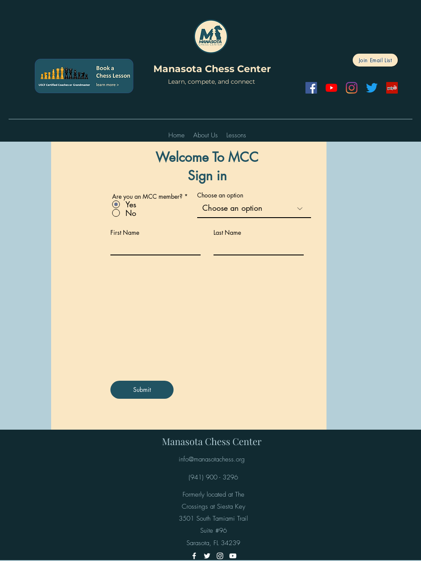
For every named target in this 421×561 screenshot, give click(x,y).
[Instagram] (351, 88)
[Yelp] (392, 88)
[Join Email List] (375, 60)
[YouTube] (331, 88)
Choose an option (220, 195)
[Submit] (142, 390)
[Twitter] (372, 88)
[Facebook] (311, 88)
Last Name (227, 233)
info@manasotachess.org (212, 459)
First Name (124, 233)
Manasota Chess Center (212, 69)
